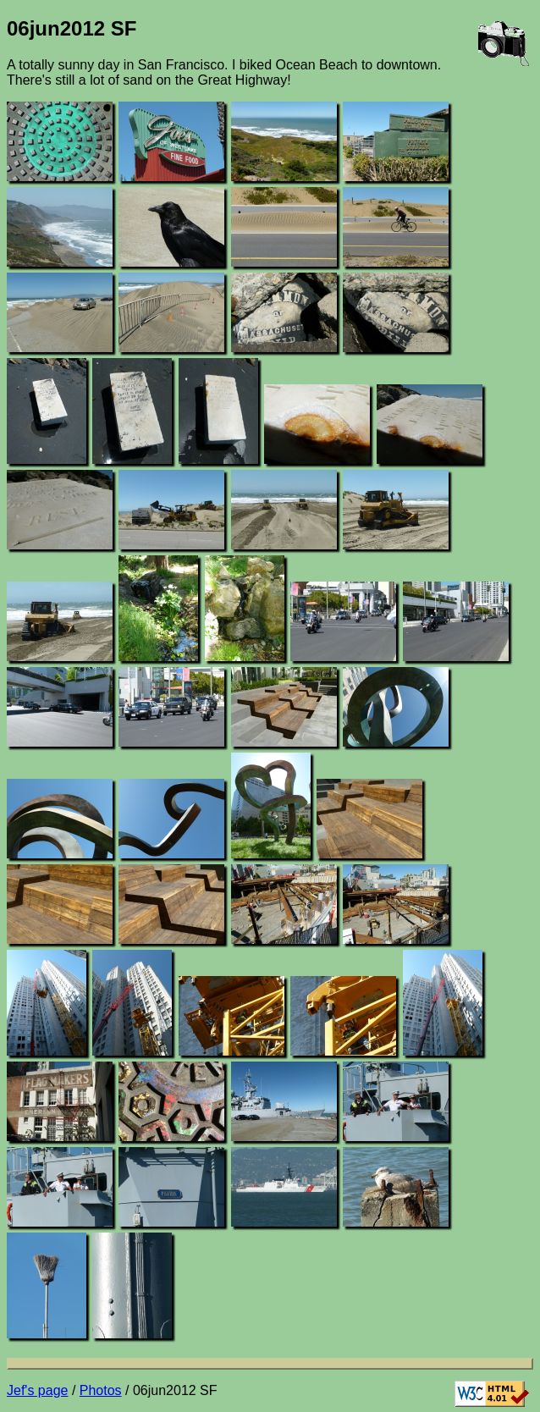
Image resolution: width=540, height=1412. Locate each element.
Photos (101, 1390)
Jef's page (37, 1390)
